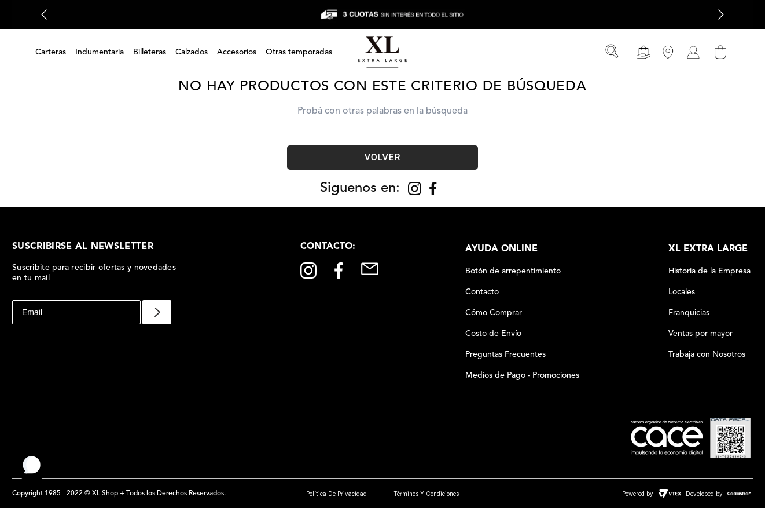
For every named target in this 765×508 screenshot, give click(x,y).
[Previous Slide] (44, 15)
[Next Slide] (721, 15)
